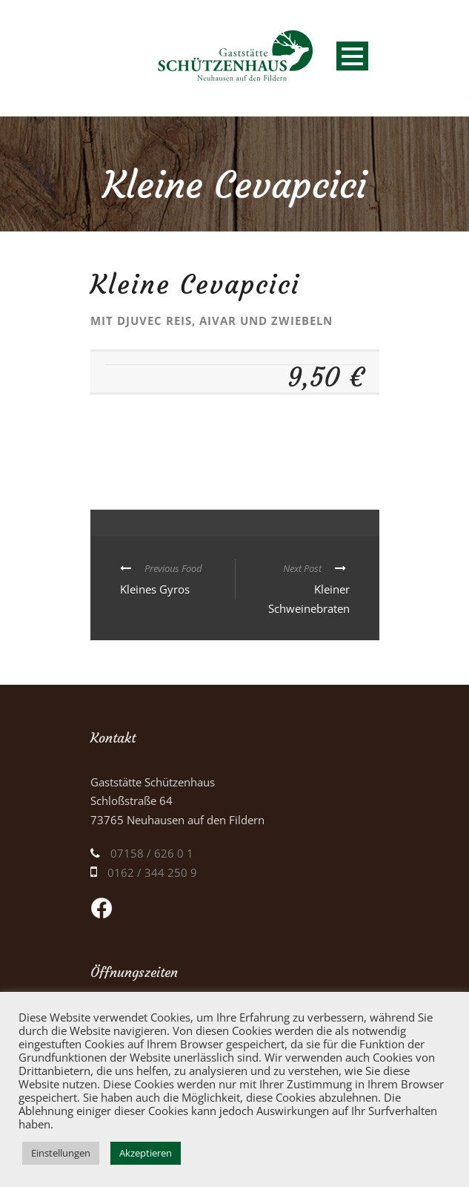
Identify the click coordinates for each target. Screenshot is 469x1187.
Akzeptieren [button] (145, 1153)
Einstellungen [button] (60, 1153)
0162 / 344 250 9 (152, 872)
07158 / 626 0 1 (151, 853)
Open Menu (352, 56)
